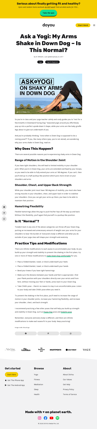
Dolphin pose (66, 312)
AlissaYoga (26, 327)
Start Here (11, 374)
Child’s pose (27, 286)
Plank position (27, 278)
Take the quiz (48, 13)
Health (36, 394)
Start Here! (83, 25)
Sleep (36, 389)
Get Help (66, 384)
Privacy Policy (68, 389)
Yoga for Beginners (52, 62)
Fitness (37, 379)
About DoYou (68, 374)
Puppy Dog (47, 312)
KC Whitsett (39, 57)
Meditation (38, 384)
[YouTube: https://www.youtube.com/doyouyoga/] (51, 418)
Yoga (40, 62)
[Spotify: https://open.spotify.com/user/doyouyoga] (57, 418)
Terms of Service (70, 394)
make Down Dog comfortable (59, 256)
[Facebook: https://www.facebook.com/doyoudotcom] (45, 418)
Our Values (67, 379)
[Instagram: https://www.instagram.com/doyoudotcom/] (39, 418)
